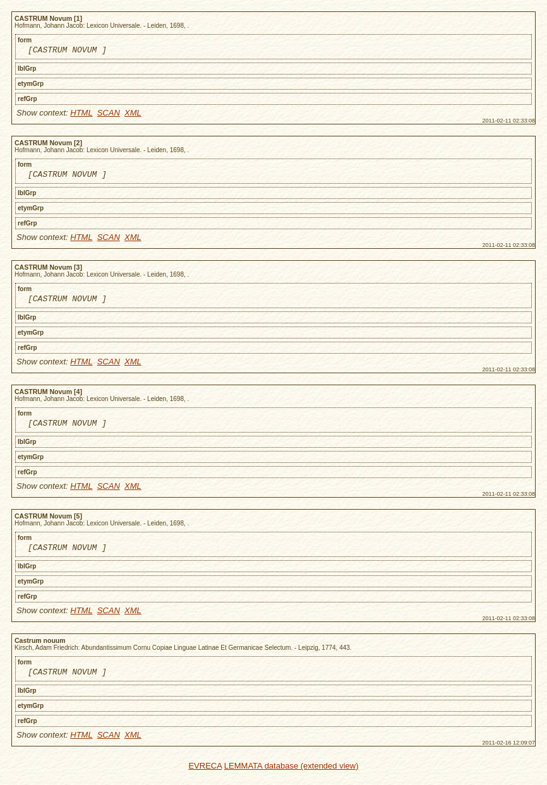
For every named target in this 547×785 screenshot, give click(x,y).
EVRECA (205, 777)
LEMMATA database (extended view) (291, 777)
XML (132, 114)
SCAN (108, 114)
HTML (81, 114)
